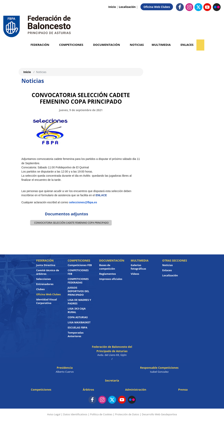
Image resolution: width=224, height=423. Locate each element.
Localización (127, 7)
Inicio (112, 7)
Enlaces (186, 45)
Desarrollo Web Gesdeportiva (159, 414)
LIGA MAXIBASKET (79, 322)
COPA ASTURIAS (78, 317)
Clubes (40, 289)
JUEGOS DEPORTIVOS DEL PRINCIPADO (78, 291)
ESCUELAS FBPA (77, 327)
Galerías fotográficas (138, 266)
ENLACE (101, 195)
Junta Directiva (45, 265)
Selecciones (43, 279)
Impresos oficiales (110, 279)
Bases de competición (107, 266)
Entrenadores (45, 284)
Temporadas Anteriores (76, 334)
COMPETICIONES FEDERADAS (78, 280)
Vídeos (135, 274)
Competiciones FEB (80, 265)
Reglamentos (107, 274)
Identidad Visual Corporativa (46, 301)
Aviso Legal (53, 414)
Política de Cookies (101, 414)
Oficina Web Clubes (156, 7)
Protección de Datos (127, 414)
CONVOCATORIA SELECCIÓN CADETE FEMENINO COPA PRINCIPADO (70, 222)
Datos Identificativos (75, 414)
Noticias (137, 45)
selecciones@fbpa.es (83, 202)
